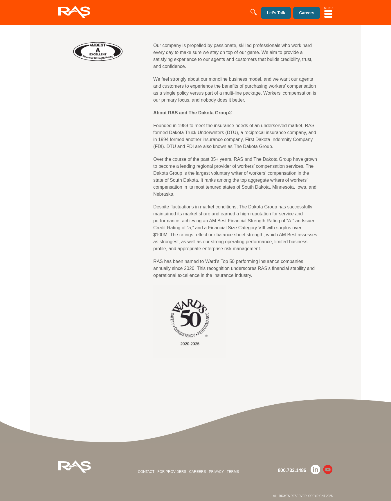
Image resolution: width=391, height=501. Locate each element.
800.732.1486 (292, 470)
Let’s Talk (276, 12)
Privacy (216, 472)
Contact (146, 472)
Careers (197, 472)
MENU (328, 11)
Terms (233, 472)
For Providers (171, 472)
